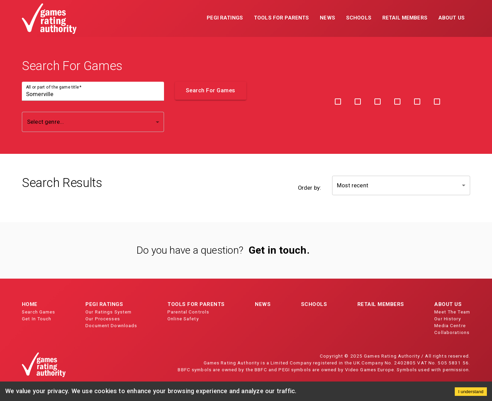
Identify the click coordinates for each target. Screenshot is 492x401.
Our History (447, 318)
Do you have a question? (189, 250)
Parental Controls (188, 312)
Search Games (38, 312)
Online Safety (183, 318)
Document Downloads (111, 325)
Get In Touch (37, 318)
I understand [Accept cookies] (470, 391)
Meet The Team (452, 312)
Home (30, 304)
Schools (314, 304)
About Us (448, 304)
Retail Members (380, 304)
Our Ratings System (108, 312)
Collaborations (451, 332)
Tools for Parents (196, 304)
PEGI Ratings (104, 304)
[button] (224, 18)
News (263, 304)
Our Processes (102, 318)
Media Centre (450, 325)
